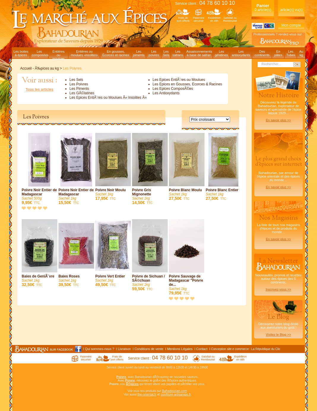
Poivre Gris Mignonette (150, 169)
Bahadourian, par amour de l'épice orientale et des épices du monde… (278, 172)
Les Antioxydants (166, 93)
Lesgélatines (221, 53)
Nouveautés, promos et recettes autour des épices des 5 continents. (278, 274)
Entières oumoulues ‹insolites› (84, 53)
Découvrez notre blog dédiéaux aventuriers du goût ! (278, 326)
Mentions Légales (180, 349)
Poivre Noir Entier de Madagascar (39, 169)
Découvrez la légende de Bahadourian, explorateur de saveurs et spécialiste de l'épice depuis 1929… (278, 106)
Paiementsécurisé (198, 19)
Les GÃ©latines (81, 93)
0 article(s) (262, 7)
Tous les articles (39, 89)
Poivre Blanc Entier (223, 167)
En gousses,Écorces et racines (115, 53)
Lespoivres (153, 53)
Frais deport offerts (183, 19)
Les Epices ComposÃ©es (173, 89)
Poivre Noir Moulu (113, 167)
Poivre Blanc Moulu (187, 167)
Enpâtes (278, 53)
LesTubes (290, 53)
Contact (201, 349)
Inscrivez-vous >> (278, 289)
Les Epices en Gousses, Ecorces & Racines (187, 84)
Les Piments (79, 89)
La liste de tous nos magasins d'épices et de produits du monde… (278, 227)
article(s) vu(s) (291, 10)
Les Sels (76, 80)
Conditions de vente (148, 349)
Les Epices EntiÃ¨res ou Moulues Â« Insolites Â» (108, 97)
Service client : (205, 3)
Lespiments (139, 53)
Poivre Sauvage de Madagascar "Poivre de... (187, 257)
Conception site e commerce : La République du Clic (245, 349)
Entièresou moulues (58, 54)
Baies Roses (76, 253)
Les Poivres (78, 84)
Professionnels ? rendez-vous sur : (278, 34)
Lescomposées (40, 53)
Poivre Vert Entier (113, 253)
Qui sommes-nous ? (99, 349)
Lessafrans (177, 53)
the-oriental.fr (146, 394)
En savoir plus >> (278, 120)
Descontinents (262, 53)
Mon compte (291, 25)
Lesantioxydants (241, 53)
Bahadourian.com (174, 391)
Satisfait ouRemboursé (230, 19)
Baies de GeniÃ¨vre (39, 253)
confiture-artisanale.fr (176, 394)
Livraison (124, 349)
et (158, 394)
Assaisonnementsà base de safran (199, 53)
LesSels (166, 53)
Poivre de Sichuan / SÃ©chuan (150, 255)
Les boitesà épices (20, 53)
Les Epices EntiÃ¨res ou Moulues (179, 80)
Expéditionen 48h (214, 19)
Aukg (301, 53)
